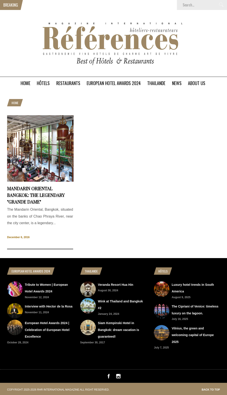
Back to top (211, 389)
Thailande (156, 83)
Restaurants (68, 83)
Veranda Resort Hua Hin (115, 284)
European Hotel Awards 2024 (114, 83)
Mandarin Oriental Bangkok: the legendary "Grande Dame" (36, 195)
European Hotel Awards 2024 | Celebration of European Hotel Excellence (47, 329)
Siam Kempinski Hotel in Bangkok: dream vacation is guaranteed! (118, 329)
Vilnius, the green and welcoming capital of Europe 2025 (193, 335)
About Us (196, 83)
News (177, 83)
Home (25, 83)
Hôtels (43, 83)
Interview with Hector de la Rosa (48, 306)
